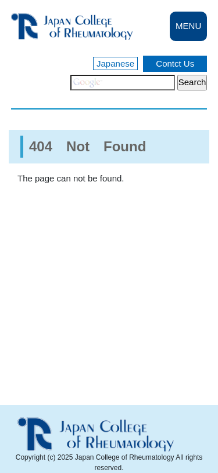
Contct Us (174, 63)
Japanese (115, 63)
